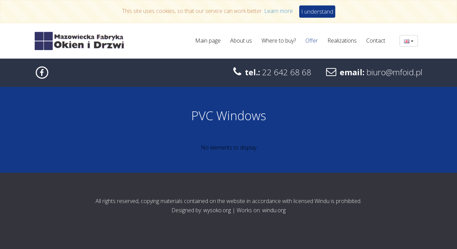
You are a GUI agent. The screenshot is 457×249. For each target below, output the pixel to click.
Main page (208, 40)
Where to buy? (278, 40)
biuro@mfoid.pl (394, 72)
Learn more (278, 11)
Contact (375, 40)
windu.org (274, 210)
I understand (317, 11)
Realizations (342, 40)
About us (241, 40)
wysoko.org (217, 210)
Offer (311, 40)
